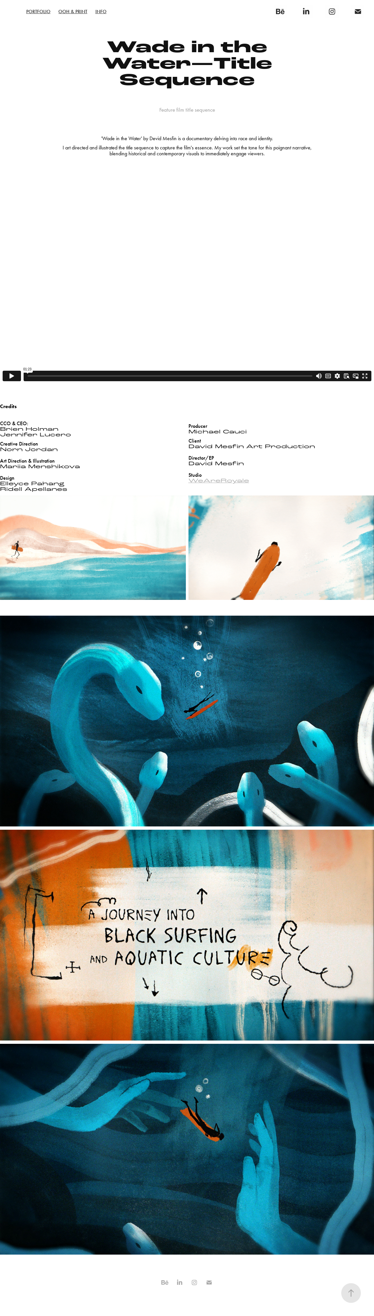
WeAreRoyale (218, 480)
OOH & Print (72, 11)
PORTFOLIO (38, 11)
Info (101, 11)
